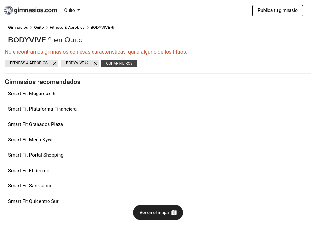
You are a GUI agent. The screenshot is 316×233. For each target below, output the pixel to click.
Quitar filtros (119, 63)
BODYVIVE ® (77, 63)
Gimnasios (18, 27)
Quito (70, 10)
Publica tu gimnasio (278, 10)
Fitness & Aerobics (67, 27)
